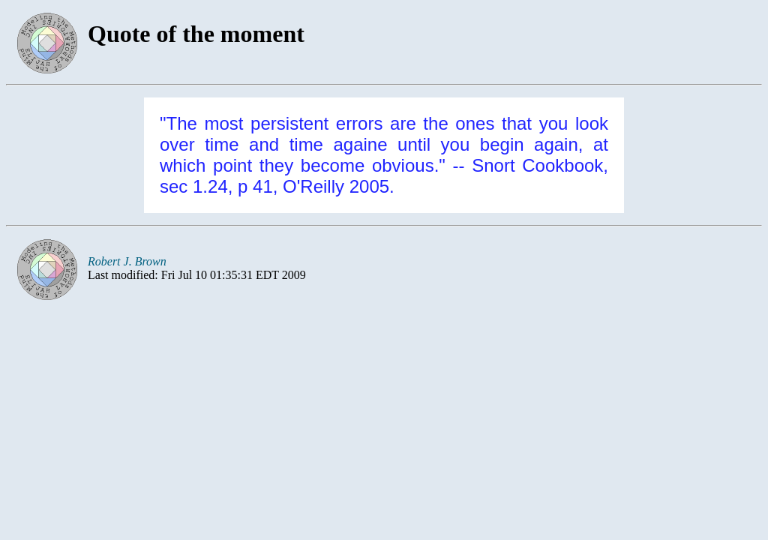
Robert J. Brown (127, 261)
